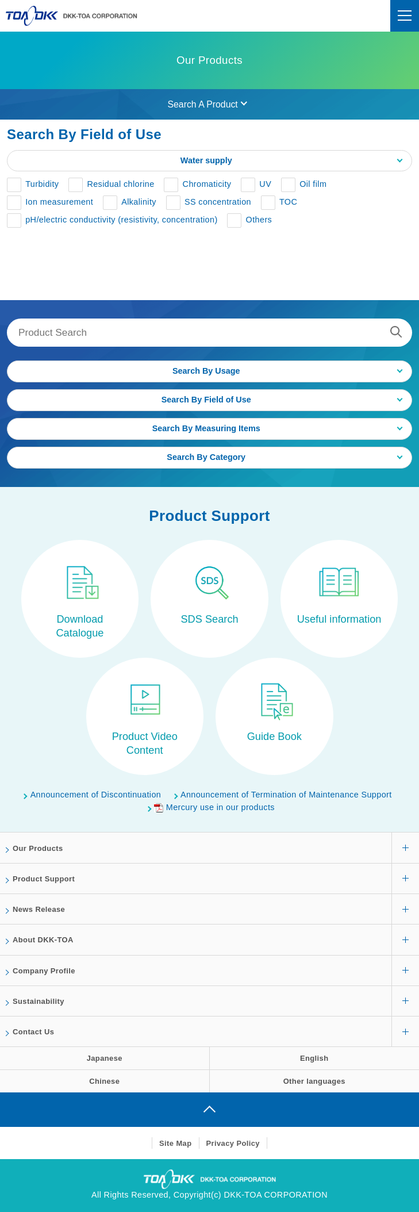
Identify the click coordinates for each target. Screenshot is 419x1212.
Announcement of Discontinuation (96, 794)
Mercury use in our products (214, 807)
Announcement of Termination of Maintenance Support (286, 794)
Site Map (175, 1143)
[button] (33, 185)
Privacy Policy (233, 1143)
